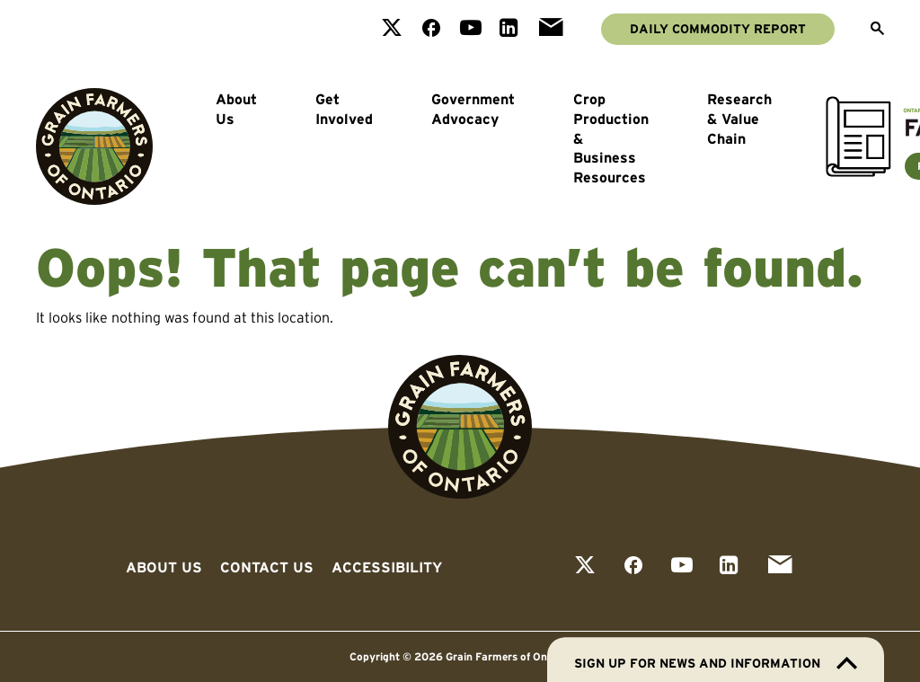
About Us (236, 109)
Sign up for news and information (715, 663)
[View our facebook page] (431, 29)
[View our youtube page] (471, 29)
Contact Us (267, 567)
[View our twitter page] (391, 29)
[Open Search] (877, 30)
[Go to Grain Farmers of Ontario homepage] (94, 146)
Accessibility (387, 567)
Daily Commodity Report (718, 29)
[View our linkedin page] (509, 29)
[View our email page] (550, 29)
